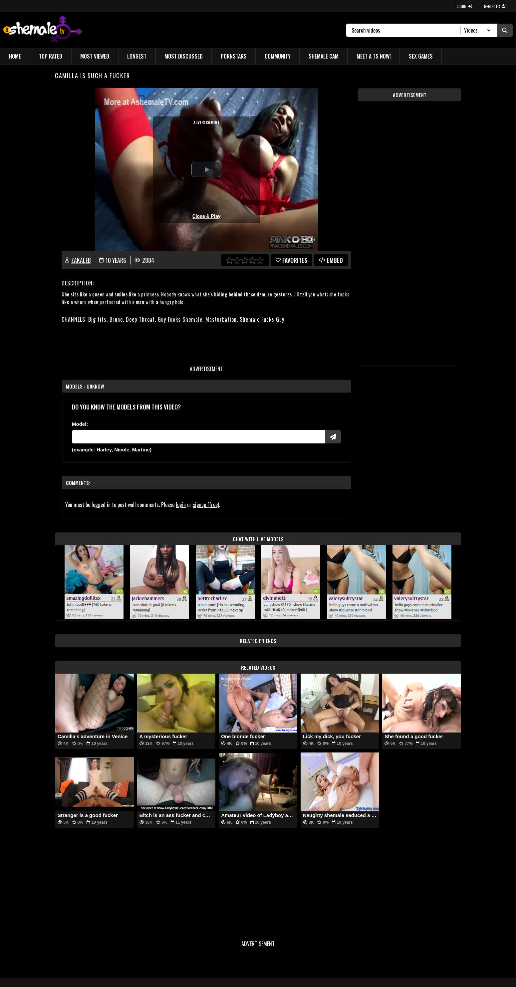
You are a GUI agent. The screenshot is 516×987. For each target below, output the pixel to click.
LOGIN (464, 6)
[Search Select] (476, 30)
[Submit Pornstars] (333, 436)
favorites (291, 260)
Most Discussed (183, 56)
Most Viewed (94, 56)
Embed (331, 260)
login (181, 505)
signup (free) (206, 505)
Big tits (97, 319)
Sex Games (421, 56)
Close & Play (206, 216)
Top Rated (50, 56)
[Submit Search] (505, 30)
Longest (136, 56)
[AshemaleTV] (42, 30)
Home (15, 56)
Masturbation (221, 319)
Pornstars (234, 56)
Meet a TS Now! (374, 56)
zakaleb (81, 260)
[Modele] (198, 436)
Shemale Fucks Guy (262, 319)
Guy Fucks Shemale (180, 319)
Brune (116, 319)
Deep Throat (140, 319)
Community (278, 56)
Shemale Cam (324, 56)
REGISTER (495, 6)
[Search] (406, 30)
